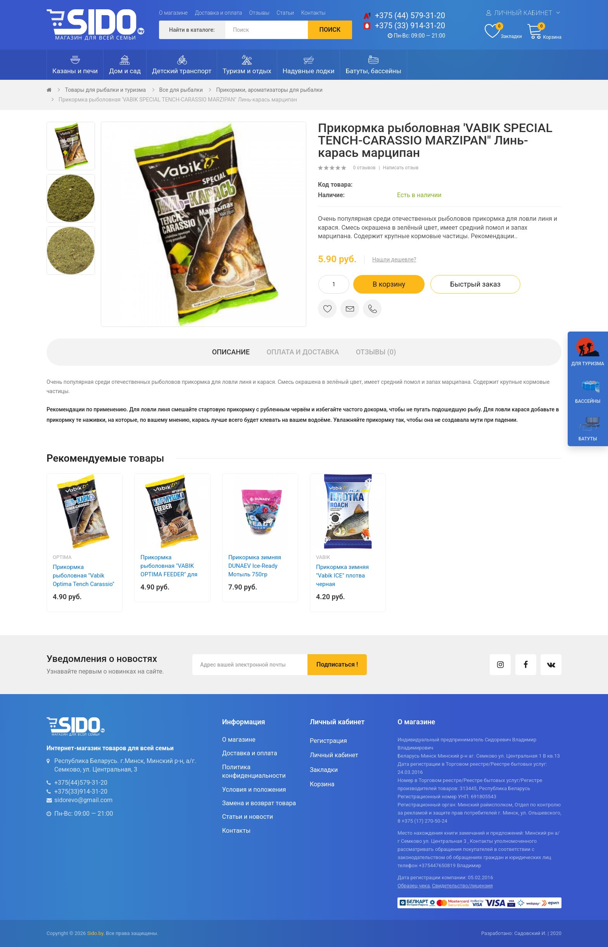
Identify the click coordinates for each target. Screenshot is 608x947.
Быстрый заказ (475, 284)
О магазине (173, 13)
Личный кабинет (523, 13)
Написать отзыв (401, 167)
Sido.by (95, 933)
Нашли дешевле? (394, 259)
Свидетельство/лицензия (462, 886)
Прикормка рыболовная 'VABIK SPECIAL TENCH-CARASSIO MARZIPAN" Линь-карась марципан (178, 99)
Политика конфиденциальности (254, 771)
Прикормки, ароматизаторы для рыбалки (269, 90)
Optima (62, 557)
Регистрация (328, 740)
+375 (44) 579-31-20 (410, 15)
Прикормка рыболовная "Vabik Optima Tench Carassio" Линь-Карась (83, 580)
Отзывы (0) (376, 352)
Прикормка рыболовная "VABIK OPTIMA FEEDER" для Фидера (168, 570)
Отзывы (259, 13)
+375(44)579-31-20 (80, 782)
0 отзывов (364, 167)
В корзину (389, 284)
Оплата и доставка (302, 352)
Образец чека (413, 886)
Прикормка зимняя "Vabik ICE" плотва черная (342, 576)
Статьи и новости (247, 816)
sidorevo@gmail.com (83, 800)
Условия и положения (254, 789)
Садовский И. (530, 933)
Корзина (322, 784)
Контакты (313, 13)
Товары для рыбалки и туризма (105, 90)
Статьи (285, 13)
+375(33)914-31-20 (80, 791)
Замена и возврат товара (259, 803)
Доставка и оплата (218, 13)
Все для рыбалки (181, 90)
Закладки (324, 769)
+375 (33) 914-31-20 (410, 25)
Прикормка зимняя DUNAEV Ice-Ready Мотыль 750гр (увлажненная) (254, 570)
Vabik (323, 557)
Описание (231, 352)
